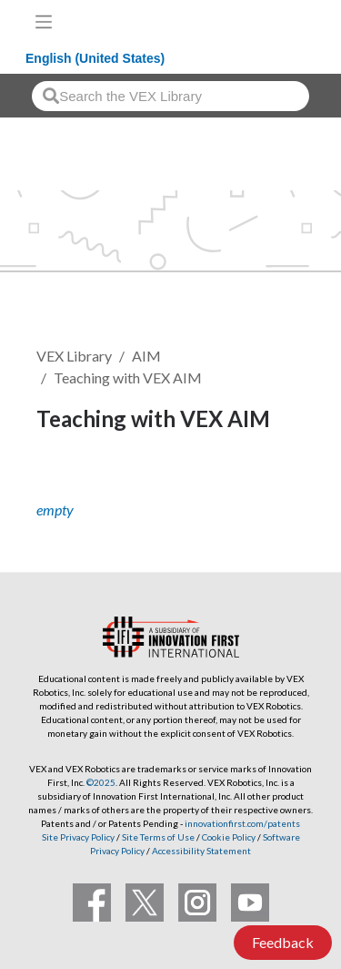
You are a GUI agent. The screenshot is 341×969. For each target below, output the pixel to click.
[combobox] (170, 96)
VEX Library (74, 355)
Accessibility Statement (201, 850)
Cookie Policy (229, 836)
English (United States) (95, 58)
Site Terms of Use (157, 836)
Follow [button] (69, 480)
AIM (146, 355)
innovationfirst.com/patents (242, 823)
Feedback (283, 942)
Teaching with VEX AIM (128, 377)
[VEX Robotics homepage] (269, 21)
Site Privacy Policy (78, 836)
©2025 (100, 782)
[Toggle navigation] (43, 21)
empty (55, 509)
